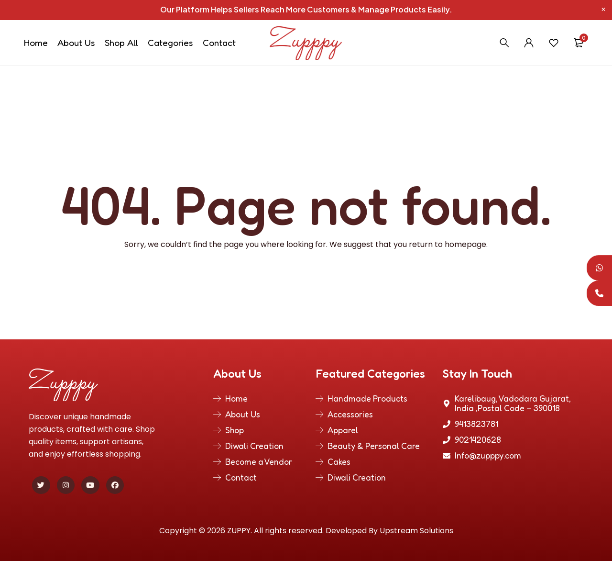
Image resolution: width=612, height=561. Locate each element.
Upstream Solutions (416, 530)
